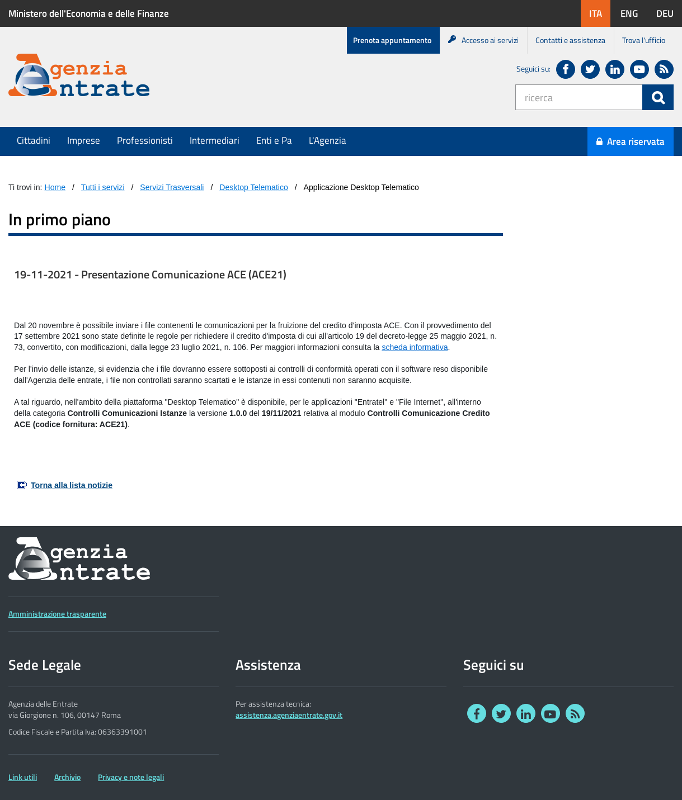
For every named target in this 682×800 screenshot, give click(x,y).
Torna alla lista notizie (71, 485)
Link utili (22, 777)
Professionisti (145, 140)
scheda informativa (415, 347)
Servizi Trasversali (172, 187)
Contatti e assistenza (570, 40)
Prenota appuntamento (392, 40)
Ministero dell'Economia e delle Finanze (88, 13)
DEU (669, 13)
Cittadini (33, 140)
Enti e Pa (274, 140)
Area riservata (630, 141)
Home (55, 187)
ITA (599, 13)
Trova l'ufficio (643, 40)
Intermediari (214, 140)
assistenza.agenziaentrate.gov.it (289, 715)
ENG (633, 13)
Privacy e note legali (131, 777)
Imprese (83, 140)
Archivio (67, 777)
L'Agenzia (327, 140)
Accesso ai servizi (483, 40)
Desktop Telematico (253, 187)
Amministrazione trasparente (57, 613)
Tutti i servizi (103, 187)
